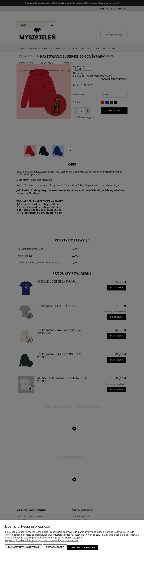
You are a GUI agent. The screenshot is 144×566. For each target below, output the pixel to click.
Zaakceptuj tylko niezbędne (23, 548)
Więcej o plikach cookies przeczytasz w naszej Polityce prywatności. (42, 541)
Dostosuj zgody (55, 548)
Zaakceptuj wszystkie (82, 548)
